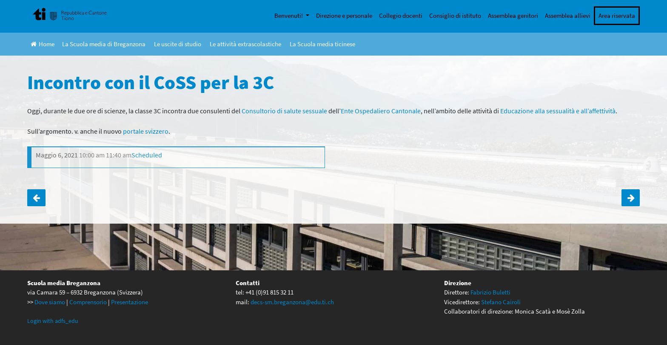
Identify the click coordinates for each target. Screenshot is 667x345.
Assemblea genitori (513, 15)
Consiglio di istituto (455, 15)
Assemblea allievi (567, 15)
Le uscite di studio (177, 44)
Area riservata (617, 15)
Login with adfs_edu (52, 321)
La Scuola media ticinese (322, 44)
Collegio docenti (400, 15)
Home (42, 44)
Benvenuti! (289, 15)
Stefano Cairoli (501, 302)
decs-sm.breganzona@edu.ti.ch (292, 302)
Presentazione (129, 302)
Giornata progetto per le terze (630, 197)
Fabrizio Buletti (490, 292)
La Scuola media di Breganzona (103, 44)
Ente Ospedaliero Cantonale (381, 111)
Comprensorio (88, 302)
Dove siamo (49, 302)
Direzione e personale (344, 15)
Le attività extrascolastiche (245, 44)
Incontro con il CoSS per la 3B (36, 197)
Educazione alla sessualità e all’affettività (558, 111)
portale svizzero (145, 131)
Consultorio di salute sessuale (284, 111)
